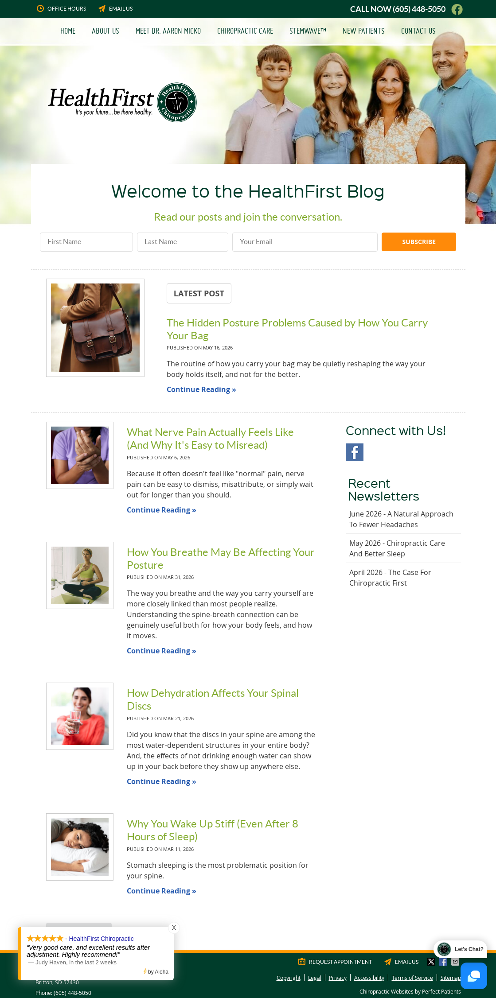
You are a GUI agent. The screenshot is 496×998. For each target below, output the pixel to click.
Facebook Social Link (354, 452)
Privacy (338, 977)
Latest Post (199, 293)
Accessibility (369, 977)
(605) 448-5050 (419, 9)
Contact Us (418, 30)
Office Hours (60, 8)
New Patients (364, 30)
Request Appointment (334, 962)
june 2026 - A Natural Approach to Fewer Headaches (401, 519)
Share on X (432, 962)
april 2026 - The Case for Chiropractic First (390, 577)
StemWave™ (307, 30)
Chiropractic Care (245, 30)
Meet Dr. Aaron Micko (168, 30)
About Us (105, 30)
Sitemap (451, 977)
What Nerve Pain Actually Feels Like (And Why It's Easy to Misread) (210, 438)
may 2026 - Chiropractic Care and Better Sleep (397, 548)
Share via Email (456, 962)
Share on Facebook (444, 962)
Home (67, 30)
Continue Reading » (201, 389)
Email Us (115, 8)
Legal (314, 977)
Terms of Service (412, 977)
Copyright (289, 977)
